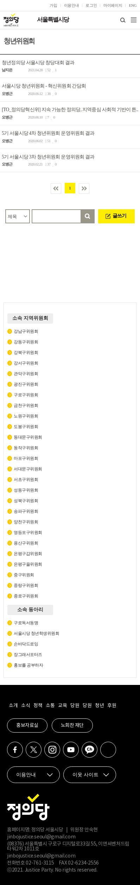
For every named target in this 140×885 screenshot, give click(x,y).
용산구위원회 (26, 543)
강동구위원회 (26, 341)
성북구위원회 (26, 500)
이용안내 (71, 5)
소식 (25, 706)
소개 (13, 706)
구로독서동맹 (26, 622)
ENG (132, 5)
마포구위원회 (26, 458)
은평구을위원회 (28, 564)
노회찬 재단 (72, 725)
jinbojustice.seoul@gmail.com (41, 837)
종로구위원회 (26, 596)
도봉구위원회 (26, 426)
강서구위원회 (26, 363)
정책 (37, 706)
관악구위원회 (26, 373)
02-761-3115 (40, 863)
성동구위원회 (26, 490)
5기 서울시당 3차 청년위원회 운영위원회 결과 (48, 156)
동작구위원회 (26, 447)
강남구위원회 (26, 331)
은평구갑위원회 (28, 553)
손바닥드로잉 (26, 644)
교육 (62, 706)
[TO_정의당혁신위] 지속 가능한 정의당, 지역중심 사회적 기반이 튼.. (70, 109)
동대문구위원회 (28, 437)
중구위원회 (24, 574)
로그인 (91, 5)
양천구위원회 (26, 521)
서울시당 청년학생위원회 (36, 633)
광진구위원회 (26, 384)
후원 (111, 706)
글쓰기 (119, 215)
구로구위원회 (26, 394)
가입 (53, 5)
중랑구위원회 (26, 585)
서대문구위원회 (28, 468)
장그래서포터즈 (28, 654)
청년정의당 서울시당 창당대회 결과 (38, 62)
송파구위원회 (26, 511)
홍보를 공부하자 (28, 665)
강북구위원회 (26, 352)
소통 (50, 706)
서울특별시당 (53, 19)
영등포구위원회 (28, 532)
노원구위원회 (26, 416)
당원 (74, 706)
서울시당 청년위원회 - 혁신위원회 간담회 (44, 86)
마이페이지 (112, 5)
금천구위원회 (26, 405)
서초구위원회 (26, 479)
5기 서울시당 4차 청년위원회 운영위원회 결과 (48, 133)
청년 (99, 706)
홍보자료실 (27, 725)
